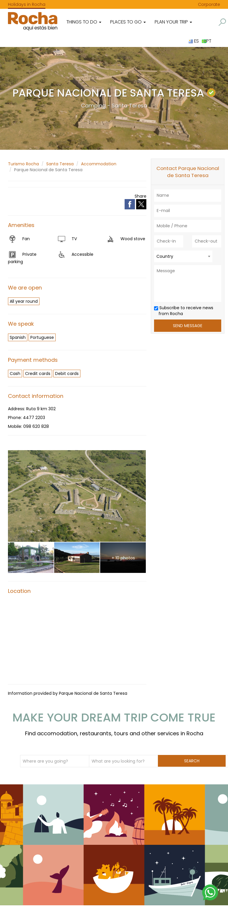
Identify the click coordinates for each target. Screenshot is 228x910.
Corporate (209, 4)
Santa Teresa (60, 164)
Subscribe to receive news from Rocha (183, 311)
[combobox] (183, 256)
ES (194, 41)
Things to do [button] (83, 22)
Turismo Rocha (23, 164)
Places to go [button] (128, 22)
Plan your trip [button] (173, 22)
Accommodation (98, 164)
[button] (222, 22)
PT (206, 41)
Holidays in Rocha (26, 4)
